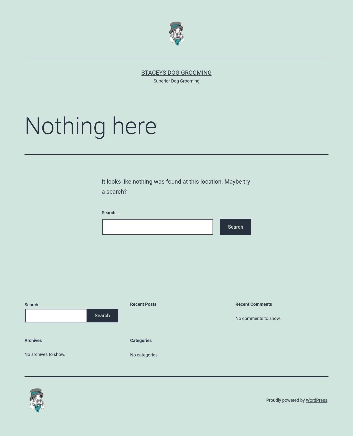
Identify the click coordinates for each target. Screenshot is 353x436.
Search (31, 304)
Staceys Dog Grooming (176, 72)
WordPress (316, 400)
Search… (110, 212)
